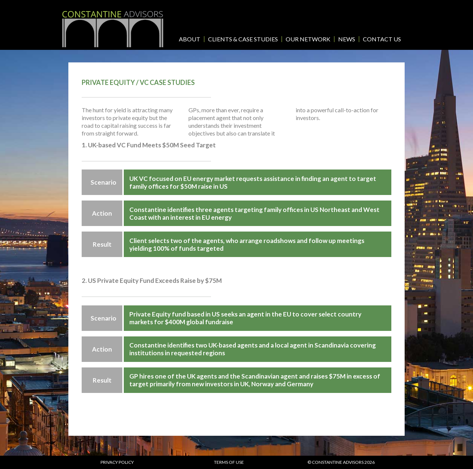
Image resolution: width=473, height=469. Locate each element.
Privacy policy (117, 462)
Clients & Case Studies (243, 39)
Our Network (308, 39)
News (346, 39)
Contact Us (382, 39)
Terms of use (229, 462)
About (189, 39)
